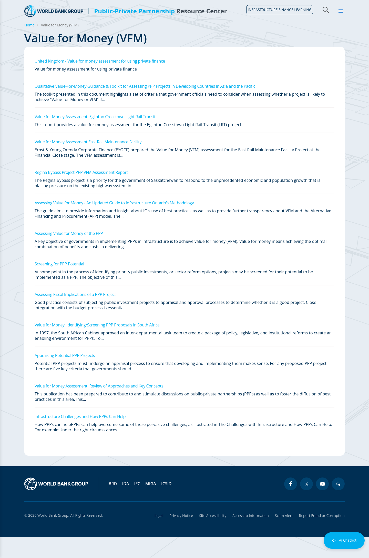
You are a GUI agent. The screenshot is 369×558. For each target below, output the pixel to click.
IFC (137, 504)
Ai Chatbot (344, 540)
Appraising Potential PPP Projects (65, 376)
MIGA (150, 504)
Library (331, 31)
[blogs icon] (338, 505)
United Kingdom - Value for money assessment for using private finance (100, 82)
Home (27, 33)
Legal (159, 536)
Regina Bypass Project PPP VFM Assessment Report (81, 193)
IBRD (112, 504)
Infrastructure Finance (189, 31)
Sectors (278, 31)
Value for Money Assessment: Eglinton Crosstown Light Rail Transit (95, 138)
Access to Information (250, 536)
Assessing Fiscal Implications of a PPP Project (75, 315)
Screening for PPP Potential (59, 285)
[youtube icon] (322, 505)
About (49, 31)
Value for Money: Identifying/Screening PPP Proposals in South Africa (97, 346)
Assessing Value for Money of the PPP (69, 254)
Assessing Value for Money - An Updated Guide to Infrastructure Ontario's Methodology (114, 224)
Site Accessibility (212, 536)
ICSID (166, 504)
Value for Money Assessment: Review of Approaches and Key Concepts (99, 407)
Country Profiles (241, 31)
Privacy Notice (181, 536)
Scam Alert (284, 536)
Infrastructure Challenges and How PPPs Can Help (80, 437)
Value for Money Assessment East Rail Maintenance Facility (88, 163)
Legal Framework (135, 31)
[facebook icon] (290, 505)
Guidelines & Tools (87, 31)
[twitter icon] (306, 505)
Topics (304, 31)
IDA (125, 504)
